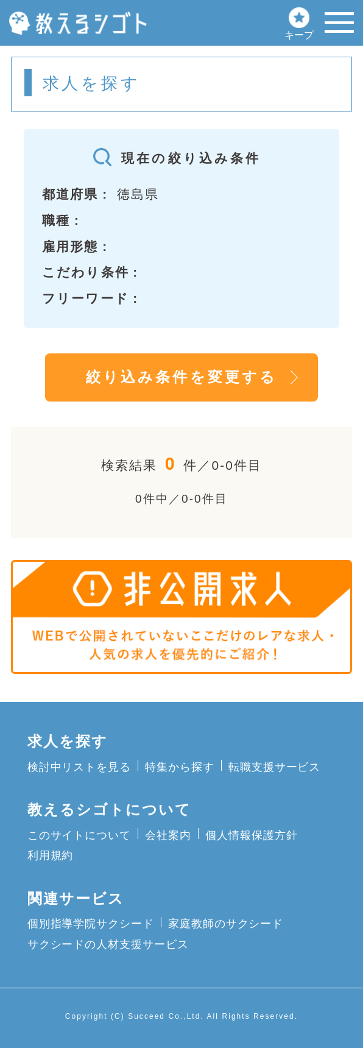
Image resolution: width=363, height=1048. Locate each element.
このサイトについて (79, 835)
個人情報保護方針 (251, 835)
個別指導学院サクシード (90, 923)
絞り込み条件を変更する (181, 377)
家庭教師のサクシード (225, 923)
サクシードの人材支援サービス (108, 944)
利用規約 (50, 855)
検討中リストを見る (79, 766)
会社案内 (168, 835)
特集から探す (179, 766)
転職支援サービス (274, 766)
